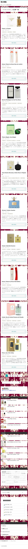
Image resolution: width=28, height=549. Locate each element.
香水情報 (3, 2)
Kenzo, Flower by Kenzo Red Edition (11, 281)
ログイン (4, 525)
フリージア (13, 478)
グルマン (4, 140)
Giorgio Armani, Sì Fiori (11, 412)
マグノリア (11, 480)
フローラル (9, 67)
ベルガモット (8, 473)
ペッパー (15, 475)
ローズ (3, 482)
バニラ (3, 473)
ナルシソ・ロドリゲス (12, 103)
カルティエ (9, 320)
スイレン (6, 475)
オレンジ (17, 478)
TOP (5, 540)
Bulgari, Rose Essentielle (13, 460)
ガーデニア (4, 478)
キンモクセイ (9, 478)
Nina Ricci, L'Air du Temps (13, 448)
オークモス (18, 480)
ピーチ (24, 478)
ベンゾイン (13, 471)
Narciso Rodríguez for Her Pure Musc (11, 99)
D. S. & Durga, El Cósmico (11, 400)
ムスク (4, 471)
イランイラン (8, 483)
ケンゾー (4, 67)
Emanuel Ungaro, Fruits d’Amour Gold (13, 424)
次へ (19, 375)
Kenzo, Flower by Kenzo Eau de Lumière (12, 64)
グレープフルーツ (22, 475)
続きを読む (18, 42)
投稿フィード (5, 528)
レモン (19, 471)
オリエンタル (4, 103)
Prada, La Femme (6, 28)
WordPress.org (5, 534)
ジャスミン (16, 476)
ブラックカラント (23, 480)
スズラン (8, 480)
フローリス (14, 356)
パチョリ (10, 476)
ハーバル (18, 140)
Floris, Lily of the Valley (8, 352)
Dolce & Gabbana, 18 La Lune (14, 442)
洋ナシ (15, 480)
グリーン (4, 356)
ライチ (18, 475)
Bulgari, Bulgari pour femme (13, 435)
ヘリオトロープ (22, 471)
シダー (16, 471)
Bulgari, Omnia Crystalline (13, 454)
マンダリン (8, 471)
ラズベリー (13, 483)
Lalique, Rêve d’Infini (10, 406)
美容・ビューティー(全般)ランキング (9, 390)
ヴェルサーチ (10, 213)
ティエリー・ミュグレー (11, 140)
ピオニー (6, 476)
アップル (13, 473)
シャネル (8, 249)
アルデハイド (19, 473)
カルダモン (20, 478)
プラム (16, 473)
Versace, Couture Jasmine (8, 210)
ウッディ (4, 249)
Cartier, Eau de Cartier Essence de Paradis (13, 317)
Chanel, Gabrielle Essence (8, 245)
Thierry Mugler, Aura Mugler (9, 137)
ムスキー (4, 104)
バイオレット (10, 475)
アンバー (16, 481)
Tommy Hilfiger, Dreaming (11, 418)
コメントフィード (6, 531)
